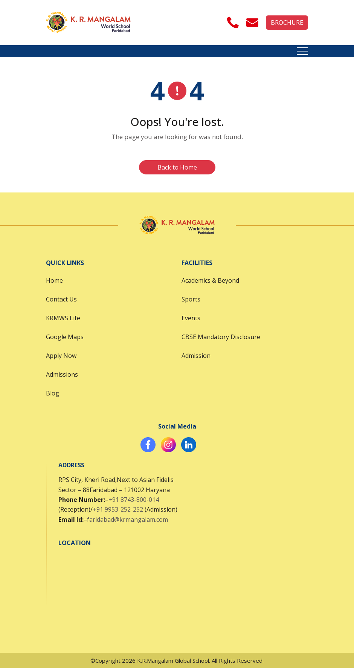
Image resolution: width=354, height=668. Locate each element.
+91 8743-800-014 (133, 499)
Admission (196, 355)
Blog (52, 393)
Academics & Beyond (210, 280)
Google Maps (65, 337)
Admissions (62, 374)
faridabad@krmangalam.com (127, 519)
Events (191, 318)
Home (54, 280)
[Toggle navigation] (302, 51)
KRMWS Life (63, 318)
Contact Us (61, 299)
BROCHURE (287, 22)
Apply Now (61, 355)
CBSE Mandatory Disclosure (221, 337)
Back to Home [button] (177, 167)
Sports (191, 299)
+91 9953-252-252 (118, 509)
